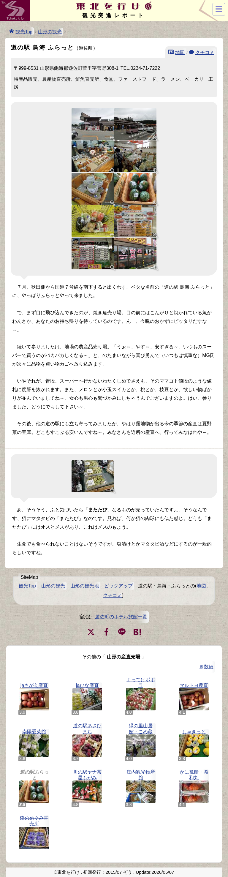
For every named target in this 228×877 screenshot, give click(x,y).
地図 (180, 52)
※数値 (206, 666)
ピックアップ (118, 585)
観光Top (23, 31)
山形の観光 (50, 31)
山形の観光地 (84, 585)
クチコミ (204, 52)
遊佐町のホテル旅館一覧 (121, 616)
